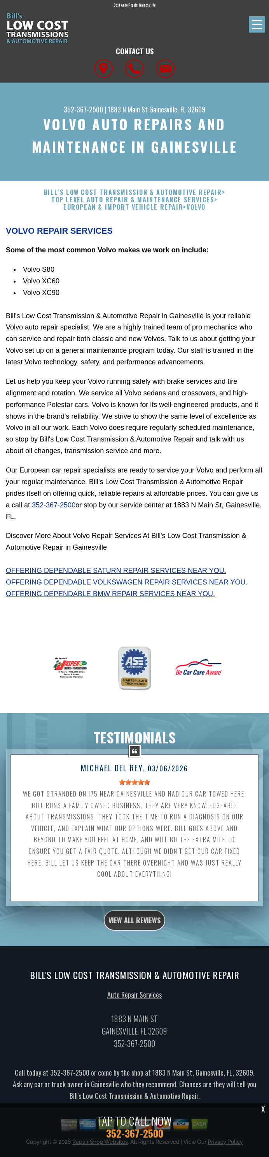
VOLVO (196, 207)
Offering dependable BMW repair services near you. (110, 594)
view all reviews (134, 924)
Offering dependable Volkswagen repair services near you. (126, 582)
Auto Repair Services (134, 998)
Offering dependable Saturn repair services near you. (116, 570)
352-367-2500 (83, 109)
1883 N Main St (128, 109)
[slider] (134, 786)
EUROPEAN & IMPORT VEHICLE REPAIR (123, 207)
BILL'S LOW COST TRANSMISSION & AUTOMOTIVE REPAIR (133, 192)
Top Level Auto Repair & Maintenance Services (132, 199)
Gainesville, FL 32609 (177, 109)
